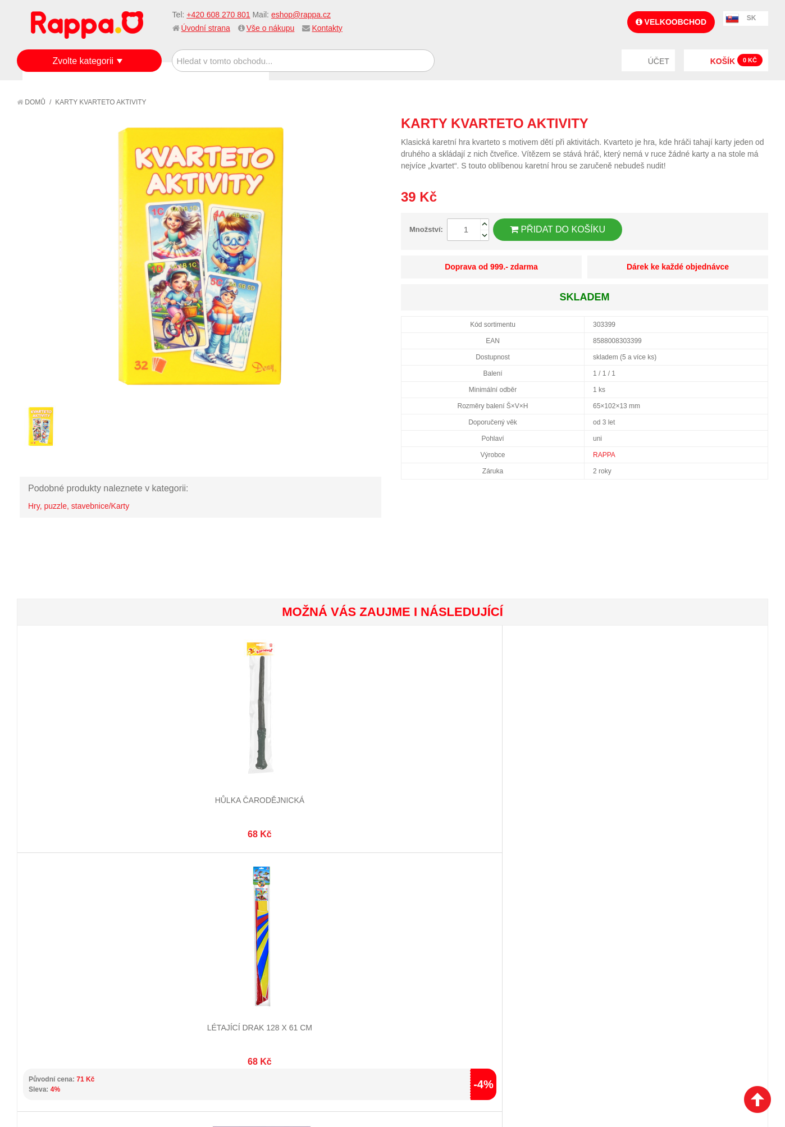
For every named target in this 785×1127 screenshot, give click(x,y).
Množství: (426, 229)
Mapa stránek (178, 923)
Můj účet (293, 923)
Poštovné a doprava (67, 965)
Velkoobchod (671, 21)
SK (751, 18)
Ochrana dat (53, 979)
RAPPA (604, 455)
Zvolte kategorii (83, 61)
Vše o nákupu (271, 28)
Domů (31, 102)
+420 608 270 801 (218, 14)
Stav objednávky (308, 937)
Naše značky (52, 993)
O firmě (43, 923)
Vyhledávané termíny (193, 937)
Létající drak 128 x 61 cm (204, 758)
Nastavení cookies (365, 1071)
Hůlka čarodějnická (79, 758)
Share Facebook (734, 123)
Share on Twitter (757, 123)
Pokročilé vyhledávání (196, 951)
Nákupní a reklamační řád (77, 951)
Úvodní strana (205, 28)
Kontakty (327, 28)
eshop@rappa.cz (301, 14)
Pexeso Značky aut (454, 758)
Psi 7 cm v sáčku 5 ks (580, 758)
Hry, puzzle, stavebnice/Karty (78, 505)
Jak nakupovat (56, 937)
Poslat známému (712, 123)
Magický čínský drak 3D (705, 758)
